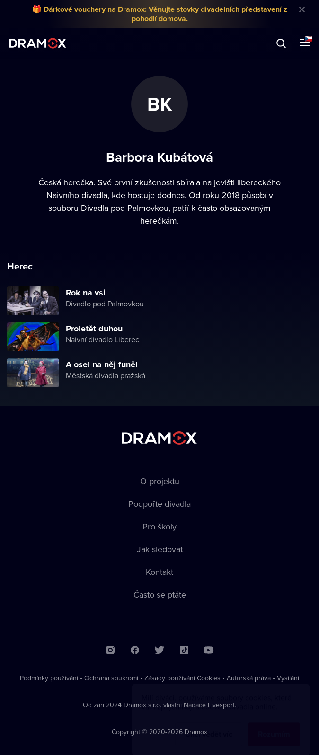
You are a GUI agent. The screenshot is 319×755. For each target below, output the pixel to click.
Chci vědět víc (208, 725)
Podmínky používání (49, 678)
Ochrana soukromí (111, 678)
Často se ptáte (159, 594)
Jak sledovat (160, 549)
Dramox (37, 43)
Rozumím (274, 725)
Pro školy (159, 526)
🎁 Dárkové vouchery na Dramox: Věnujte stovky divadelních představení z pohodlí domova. (159, 14)
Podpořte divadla (159, 504)
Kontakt (159, 572)
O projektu (159, 481)
